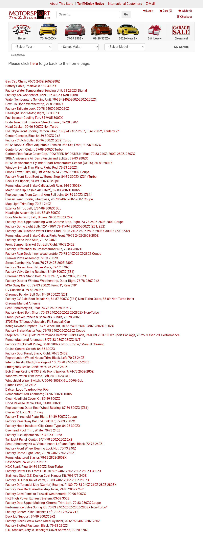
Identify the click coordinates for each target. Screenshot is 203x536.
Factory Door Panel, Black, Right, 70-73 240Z (36, 353)
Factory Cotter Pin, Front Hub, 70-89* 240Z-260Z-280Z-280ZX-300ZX (53, 471)
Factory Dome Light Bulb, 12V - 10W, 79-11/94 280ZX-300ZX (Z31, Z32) (55, 226)
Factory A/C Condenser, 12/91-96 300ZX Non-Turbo (41, 95)
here (34, 63)
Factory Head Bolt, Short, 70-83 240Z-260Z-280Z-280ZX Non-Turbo (52, 312)
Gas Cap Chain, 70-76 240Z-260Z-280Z (32, 81)
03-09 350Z (75, 38)
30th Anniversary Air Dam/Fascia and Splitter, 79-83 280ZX (46, 158)
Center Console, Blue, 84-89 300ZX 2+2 (32, 136)
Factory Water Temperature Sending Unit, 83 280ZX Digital (46, 90)
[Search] (88, 14)
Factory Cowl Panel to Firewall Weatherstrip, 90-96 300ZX (45, 494)
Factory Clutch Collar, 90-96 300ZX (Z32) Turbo (38, 140)
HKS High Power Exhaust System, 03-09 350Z (37, 498)
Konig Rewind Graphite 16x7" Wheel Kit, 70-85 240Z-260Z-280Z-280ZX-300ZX (59, 326)
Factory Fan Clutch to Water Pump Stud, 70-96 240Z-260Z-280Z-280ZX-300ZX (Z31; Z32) (67, 231)
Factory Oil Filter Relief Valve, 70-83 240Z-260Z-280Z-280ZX (47, 480)
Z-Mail (150, 4)
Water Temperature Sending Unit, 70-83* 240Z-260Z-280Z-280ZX (50, 99)
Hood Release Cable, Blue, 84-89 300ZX (33, 403)
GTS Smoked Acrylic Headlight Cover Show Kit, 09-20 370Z (46, 530)
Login (148, 10)
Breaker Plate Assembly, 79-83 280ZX (31, 258)
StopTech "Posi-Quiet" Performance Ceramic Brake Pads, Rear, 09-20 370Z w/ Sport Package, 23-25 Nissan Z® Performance (92, 335)
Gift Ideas (155, 38)
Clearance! (181, 38)
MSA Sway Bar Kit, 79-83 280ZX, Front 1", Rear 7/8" (41, 285)
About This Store (61, 4)
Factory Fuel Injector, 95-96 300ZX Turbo (33, 435)
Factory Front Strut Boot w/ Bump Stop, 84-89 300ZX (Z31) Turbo (51, 177)
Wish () (185, 10)
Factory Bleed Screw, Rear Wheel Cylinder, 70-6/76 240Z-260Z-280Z (52, 521)
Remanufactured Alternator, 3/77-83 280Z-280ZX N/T (42, 340)
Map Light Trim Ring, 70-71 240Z (28, 204)
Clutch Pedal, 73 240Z (20, 385)
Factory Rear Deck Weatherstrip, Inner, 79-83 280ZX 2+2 (44, 489)
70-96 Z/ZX (48, 38)
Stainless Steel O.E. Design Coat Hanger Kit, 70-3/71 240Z (45, 475)
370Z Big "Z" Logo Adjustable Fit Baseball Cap (37, 322)
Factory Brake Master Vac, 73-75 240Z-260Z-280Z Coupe (45, 330)
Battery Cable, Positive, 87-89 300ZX (30, 86)
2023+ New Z (128, 38)
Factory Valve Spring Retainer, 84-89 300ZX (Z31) (39, 272)
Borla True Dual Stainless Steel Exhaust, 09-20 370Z (41, 122)
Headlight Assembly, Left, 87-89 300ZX (32, 213)
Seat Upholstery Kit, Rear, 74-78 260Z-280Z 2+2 (38, 308)
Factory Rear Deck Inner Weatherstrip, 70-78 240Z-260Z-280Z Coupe (53, 254)
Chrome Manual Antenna (22, 303)
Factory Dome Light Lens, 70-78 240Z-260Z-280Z (39, 453)
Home (21, 38)
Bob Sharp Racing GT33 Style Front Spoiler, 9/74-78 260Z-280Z (49, 371)
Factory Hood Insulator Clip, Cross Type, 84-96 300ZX (42, 426)
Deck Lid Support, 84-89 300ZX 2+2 (30, 516)
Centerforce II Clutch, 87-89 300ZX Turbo (34, 149)
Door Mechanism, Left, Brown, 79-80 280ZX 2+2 (38, 217)
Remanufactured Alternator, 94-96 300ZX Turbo (38, 394)
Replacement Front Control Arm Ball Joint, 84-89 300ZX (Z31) (48, 195)
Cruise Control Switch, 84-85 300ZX (30, 349)
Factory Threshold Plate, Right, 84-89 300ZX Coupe (41, 417)
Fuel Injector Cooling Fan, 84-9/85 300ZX (34, 118)
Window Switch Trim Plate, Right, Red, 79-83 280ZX (41, 167)
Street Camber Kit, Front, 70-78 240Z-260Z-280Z (39, 263)
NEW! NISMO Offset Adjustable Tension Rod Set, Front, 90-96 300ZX (53, 145)
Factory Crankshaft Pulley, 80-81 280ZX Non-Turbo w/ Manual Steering (54, 344)
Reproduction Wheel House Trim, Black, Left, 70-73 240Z (44, 358)
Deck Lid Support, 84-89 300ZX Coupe (32, 181)
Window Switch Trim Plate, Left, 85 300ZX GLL (37, 376)
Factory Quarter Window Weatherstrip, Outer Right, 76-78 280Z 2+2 (52, 281)
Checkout (184, 16)
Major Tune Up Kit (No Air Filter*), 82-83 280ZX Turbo (42, 190)
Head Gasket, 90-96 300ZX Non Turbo (31, 127)
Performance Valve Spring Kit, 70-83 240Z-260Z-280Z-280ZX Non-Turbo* (56, 507)
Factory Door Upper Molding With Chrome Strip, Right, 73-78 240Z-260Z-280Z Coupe (64, 222)
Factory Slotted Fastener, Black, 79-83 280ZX (36, 525)
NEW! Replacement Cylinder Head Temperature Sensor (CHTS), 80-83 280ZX (59, 163)
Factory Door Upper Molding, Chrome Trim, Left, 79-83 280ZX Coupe (53, 503)
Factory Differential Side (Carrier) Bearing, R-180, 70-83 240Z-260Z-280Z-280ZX (60, 485)
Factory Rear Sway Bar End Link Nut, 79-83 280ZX (40, 421)
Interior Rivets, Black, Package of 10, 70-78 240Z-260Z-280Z (47, 362)
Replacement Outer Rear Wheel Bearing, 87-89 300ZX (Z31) (47, 408)
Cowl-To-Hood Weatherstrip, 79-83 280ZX (34, 104)
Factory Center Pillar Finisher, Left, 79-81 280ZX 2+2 (41, 512)
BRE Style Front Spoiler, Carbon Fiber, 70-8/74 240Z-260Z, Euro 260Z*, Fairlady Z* (62, 131)
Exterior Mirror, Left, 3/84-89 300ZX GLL (33, 208)
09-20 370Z (101, 38)
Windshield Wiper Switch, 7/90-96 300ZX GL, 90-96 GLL (44, 380)
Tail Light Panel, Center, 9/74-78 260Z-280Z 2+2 (38, 439)
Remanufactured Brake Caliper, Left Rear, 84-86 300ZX (43, 185)
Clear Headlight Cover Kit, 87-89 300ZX (32, 399)
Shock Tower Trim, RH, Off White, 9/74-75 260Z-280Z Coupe (47, 172)
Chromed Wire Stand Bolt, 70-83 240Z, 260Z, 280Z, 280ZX (45, 276)
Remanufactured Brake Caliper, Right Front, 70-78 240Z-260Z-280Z (52, 235)
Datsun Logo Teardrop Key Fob (27, 389)
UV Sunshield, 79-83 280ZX (24, 290)
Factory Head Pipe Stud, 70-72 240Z (30, 240)
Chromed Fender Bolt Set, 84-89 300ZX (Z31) (36, 294)
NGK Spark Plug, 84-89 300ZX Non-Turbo (34, 467)
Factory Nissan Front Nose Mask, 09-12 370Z (37, 267)
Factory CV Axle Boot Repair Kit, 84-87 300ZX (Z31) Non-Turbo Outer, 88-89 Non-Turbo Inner (69, 299)
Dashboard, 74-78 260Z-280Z (25, 462)
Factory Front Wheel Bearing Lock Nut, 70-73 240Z (40, 448)
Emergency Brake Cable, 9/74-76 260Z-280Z (36, 367)
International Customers (125, 4)
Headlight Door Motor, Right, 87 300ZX (32, 113)
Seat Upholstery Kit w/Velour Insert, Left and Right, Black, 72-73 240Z (53, 444)
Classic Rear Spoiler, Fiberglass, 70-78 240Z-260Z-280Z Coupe (49, 199)
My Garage (181, 47)
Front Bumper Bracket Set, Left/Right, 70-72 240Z (39, 244)
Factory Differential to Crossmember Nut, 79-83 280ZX (43, 249)
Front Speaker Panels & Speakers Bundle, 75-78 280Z (42, 317)
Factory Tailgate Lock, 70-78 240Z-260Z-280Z (37, 108)
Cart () (165, 10)
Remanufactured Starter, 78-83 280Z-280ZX (36, 457)
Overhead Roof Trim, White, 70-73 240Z (32, 430)
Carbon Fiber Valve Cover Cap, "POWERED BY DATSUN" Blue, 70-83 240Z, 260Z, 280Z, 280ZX (70, 154)
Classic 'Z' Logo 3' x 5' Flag (24, 412)
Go (126, 14)
